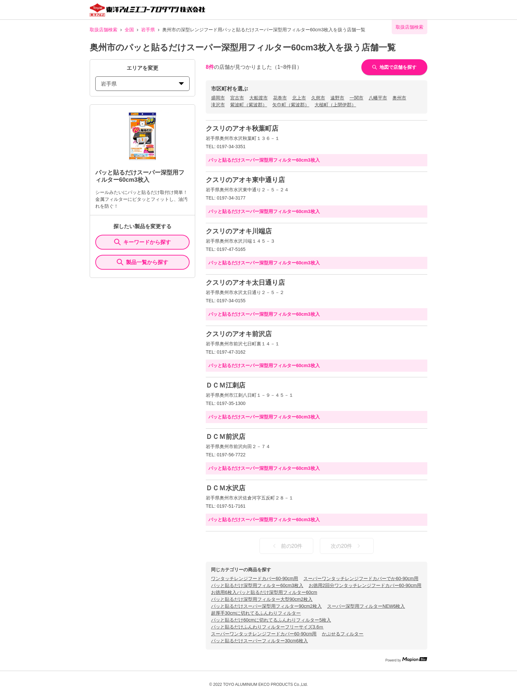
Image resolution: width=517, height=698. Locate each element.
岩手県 (148, 29)
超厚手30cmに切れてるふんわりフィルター (256, 613)
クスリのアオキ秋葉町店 (242, 128)
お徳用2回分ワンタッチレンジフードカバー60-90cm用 (365, 585)
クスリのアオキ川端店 (239, 231)
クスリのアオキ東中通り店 (245, 179)
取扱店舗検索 (103, 29)
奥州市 (399, 97)
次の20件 (347, 546)
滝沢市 (218, 104)
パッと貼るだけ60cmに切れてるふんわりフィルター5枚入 (271, 620)
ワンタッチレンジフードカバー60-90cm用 (254, 578)
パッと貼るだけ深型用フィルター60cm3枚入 (257, 585)
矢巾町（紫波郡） (290, 104)
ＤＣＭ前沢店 (225, 436)
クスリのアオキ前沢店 (239, 333)
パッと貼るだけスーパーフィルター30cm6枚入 (259, 640)
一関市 (356, 97)
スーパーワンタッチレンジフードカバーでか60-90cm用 (360, 578)
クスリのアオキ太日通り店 (245, 282)
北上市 (299, 97)
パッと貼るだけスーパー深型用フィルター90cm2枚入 (266, 606)
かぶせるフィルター (342, 633)
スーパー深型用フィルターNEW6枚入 (366, 606)
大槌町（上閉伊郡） (335, 104)
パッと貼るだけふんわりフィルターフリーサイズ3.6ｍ (267, 627)
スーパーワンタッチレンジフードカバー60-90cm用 (264, 633)
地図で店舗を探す (394, 67)
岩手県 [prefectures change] (142, 84)
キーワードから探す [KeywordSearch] (142, 242)
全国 (129, 29)
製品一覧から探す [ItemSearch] (142, 262)
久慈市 (318, 97)
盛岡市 (218, 97)
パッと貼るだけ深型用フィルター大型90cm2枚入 (262, 599)
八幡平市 (378, 97)
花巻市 (280, 97)
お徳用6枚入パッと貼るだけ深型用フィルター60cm (264, 592)
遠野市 (337, 97)
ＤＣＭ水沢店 (225, 488)
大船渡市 (258, 97)
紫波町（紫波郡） (248, 104)
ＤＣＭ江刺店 (225, 385)
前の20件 (286, 546)
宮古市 (237, 97)
